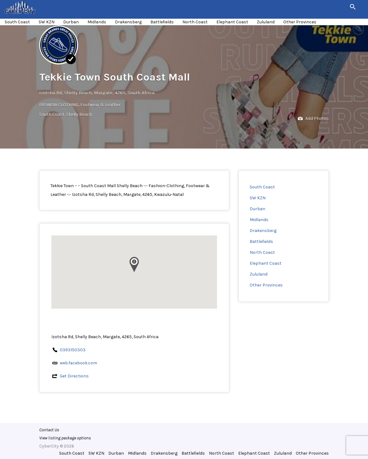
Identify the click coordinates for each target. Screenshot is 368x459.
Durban (71, 22)
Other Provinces (299, 22)
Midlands (96, 22)
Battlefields (162, 22)
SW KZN (46, 22)
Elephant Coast (232, 22)
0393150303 (73, 350)
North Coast (195, 22)
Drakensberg (128, 22)
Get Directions (74, 376)
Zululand (266, 22)
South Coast (17, 22)
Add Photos (313, 118)
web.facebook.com (78, 363)
